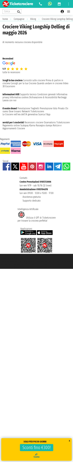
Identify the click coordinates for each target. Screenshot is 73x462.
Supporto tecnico (28, 94)
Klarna (32, 125)
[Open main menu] (68, 11)
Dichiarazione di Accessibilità (43, 97)
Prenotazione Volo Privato (52, 108)
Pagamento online (11, 125)
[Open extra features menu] (12, 11)
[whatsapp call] (50, 4)
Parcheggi (62, 97)
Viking (33, 19)
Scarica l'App (44, 114)
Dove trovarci (15, 111)
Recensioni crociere (33, 122)
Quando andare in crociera (49, 83)
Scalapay (24, 125)
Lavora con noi (9, 100)
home (5, 19)
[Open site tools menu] (68, 4)
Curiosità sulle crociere (34, 80)
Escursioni (10, 86)
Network (26, 111)
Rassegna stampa (44, 125)
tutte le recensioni (11, 72)
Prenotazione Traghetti (28, 108)
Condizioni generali (46, 94)
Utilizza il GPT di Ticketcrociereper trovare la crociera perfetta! (37, 219)
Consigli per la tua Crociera (23, 83)
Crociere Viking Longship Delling (57, 19)
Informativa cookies (19, 97)
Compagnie (19, 19)
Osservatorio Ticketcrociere (57, 122)
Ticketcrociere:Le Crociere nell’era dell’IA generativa (23, 113)
